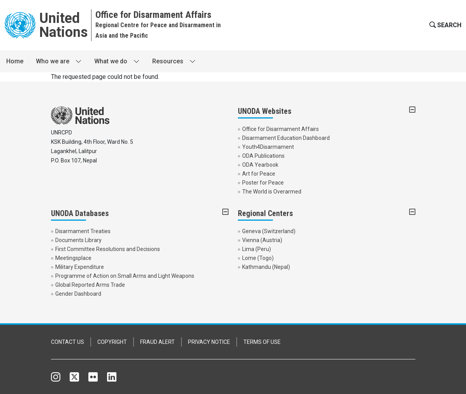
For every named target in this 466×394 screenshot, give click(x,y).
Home (14, 61)
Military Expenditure (79, 267)
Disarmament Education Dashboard (286, 138)
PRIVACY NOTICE (209, 342)
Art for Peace (258, 174)
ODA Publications (263, 156)
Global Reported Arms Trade (90, 285)
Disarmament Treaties (83, 231)
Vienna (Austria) (262, 240)
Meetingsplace (73, 258)
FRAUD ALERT (157, 342)
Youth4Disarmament (268, 147)
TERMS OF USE (262, 342)
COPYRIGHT (112, 342)
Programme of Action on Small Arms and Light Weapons (124, 276)
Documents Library (78, 240)
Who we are (52, 61)
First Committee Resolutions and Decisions (107, 249)
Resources (167, 61)
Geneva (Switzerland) (268, 231)
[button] (444, 25)
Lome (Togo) (258, 258)
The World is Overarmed (271, 191)
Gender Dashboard (78, 294)
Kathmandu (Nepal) (266, 267)
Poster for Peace (263, 183)
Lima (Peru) (256, 249)
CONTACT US (67, 342)
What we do (110, 61)
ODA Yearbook (260, 165)
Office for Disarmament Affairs (280, 129)
